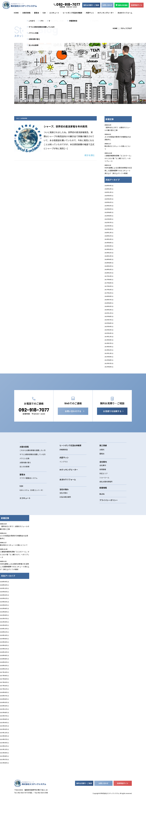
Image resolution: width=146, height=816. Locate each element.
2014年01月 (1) (109, 350)
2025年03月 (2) (109, 199)
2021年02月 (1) (109, 229)
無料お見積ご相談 (91, 5)
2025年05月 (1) (109, 196)
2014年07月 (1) (109, 343)
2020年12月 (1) (109, 232)
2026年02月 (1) (109, 189)
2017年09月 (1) (109, 279)
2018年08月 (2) (109, 263)
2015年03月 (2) (109, 330)
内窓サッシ (90, 13)
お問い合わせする (73, 422)
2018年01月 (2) (109, 273)
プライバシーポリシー (108, 512)
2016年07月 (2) (109, 300)
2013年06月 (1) (109, 367)
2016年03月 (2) (109, 306)
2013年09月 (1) (109, 357)
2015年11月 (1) (109, 313)
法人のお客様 (24, 478)
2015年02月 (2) (109, 333)
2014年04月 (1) (109, 347)
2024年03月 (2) (109, 206)
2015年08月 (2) (109, 316)
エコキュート (54, 13)
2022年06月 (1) (109, 216)
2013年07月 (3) (109, 363)
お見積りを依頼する (112, 422)
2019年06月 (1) (109, 243)
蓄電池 (36, 12)
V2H (44, 13)
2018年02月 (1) (109, 269)
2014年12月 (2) (109, 336)
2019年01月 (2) (109, 253)
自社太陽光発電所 (105, 493)
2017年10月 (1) (109, 276)
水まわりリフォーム (125, 13)
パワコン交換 (24, 470)
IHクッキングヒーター (106, 13)
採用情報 (102, 481)
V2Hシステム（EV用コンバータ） (32, 502)
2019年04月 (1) (109, 246)
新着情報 (103, 499)
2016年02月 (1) (109, 310)
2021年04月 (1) (109, 226)
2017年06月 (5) (109, 283)
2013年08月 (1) (109, 360)
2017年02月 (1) (109, 290)
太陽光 (101, 461)
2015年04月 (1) (109, 326)
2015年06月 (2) (109, 323)
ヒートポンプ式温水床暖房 (72, 13)
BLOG (102, 505)
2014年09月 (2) (109, 340)
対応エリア (103, 485)
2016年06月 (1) (109, 303)
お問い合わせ (107, 5)
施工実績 (103, 457)
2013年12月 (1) (109, 353)
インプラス (64, 473)
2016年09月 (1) (109, 296)
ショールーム (104, 489)
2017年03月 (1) (109, 286)
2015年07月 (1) (109, 320)
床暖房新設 (64, 461)
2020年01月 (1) (109, 236)
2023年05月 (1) (109, 209)
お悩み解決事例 (65, 508)
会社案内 (102, 477)
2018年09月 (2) (109, 259)
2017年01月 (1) (109, 293)
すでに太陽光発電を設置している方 (33, 466)
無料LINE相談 (122, 5)
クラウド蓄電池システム (28, 490)
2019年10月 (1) (109, 239)
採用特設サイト (136, 5)
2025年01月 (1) (109, 202)
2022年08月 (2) (109, 212)
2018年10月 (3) (109, 256)
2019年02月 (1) (109, 249)
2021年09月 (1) (109, 219)
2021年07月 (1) (109, 222)
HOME (16, 12)
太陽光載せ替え (25, 474)
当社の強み (64, 504)
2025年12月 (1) (109, 192)
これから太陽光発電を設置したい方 (33, 462)
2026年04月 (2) (109, 185)
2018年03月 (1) (109, 266)
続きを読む (90, 155)
